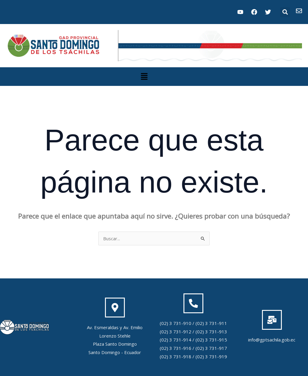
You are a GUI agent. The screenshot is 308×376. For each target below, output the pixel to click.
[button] (285, 12)
